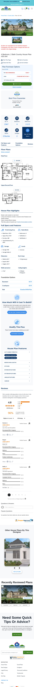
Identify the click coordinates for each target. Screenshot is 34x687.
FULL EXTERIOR (6, 605)
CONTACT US (4, 680)
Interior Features (10, 370)
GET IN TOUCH (17, 634)
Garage (6, 381)
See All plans (17, 571)
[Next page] (25, 495)
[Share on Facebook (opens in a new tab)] (7, 435)
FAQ (2, 673)
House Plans (4, 15)
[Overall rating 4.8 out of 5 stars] (10, 406)
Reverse (29, 34)
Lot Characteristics (10, 352)
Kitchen (6, 366)
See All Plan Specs (27, 133)
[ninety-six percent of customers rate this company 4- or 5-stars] (17, 413)
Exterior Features (10, 373)
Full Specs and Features (5, 144)
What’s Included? (17, 87)
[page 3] (16, 495)
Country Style (11, 15)
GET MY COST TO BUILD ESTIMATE (17, 312)
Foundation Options (19, 144)
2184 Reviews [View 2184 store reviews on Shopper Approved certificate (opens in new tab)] (11, 408)
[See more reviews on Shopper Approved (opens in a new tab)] (12, 434)
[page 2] (12, 495)
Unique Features (9, 377)
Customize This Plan (17, 333)
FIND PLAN (28, 652)
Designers (19, 667)
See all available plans (17, 4)
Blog (2, 682)
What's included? (5, 152)
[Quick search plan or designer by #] (12, 652)
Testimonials (20, 673)
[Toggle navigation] (32, 8)
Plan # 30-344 (27, 598)
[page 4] (19, 495)
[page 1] (9, 494)
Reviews (30, 144)
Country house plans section (24, 222)
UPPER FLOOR (25, 605)
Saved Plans (20, 664)
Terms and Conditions (22, 670)
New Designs (4, 667)
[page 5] (22, 495)
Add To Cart (17, 84)
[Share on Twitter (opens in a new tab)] (10, 434)
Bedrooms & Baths (10, 362)
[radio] (25, 401)
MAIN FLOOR (15, 605)
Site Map (3, 676)
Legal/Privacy (4, 670)
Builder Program (21, 676)
